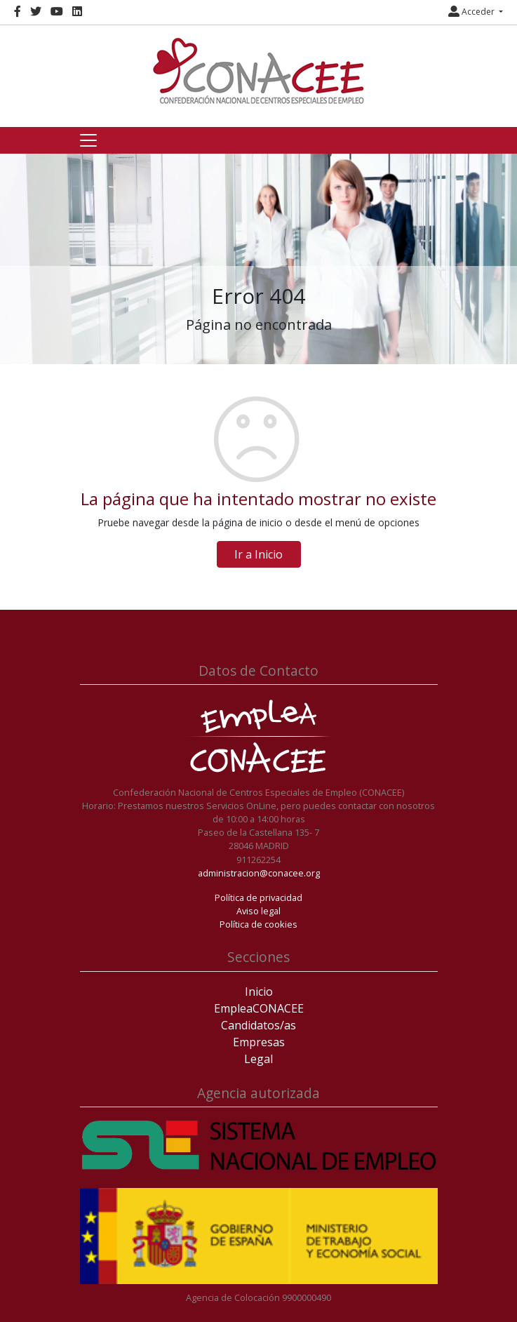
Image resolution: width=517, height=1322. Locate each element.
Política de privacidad (258, 897)
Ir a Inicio (258, 554)
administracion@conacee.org (259, 873)
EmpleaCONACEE (259, 1008)
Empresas (259, 1042)
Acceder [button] (472, 12)
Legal (258, 1059)
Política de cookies (258, 924)
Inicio (259, 991)
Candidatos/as (258, 1025)
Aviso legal (258, 910)
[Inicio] (259, 71)
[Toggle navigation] (88, 140)
